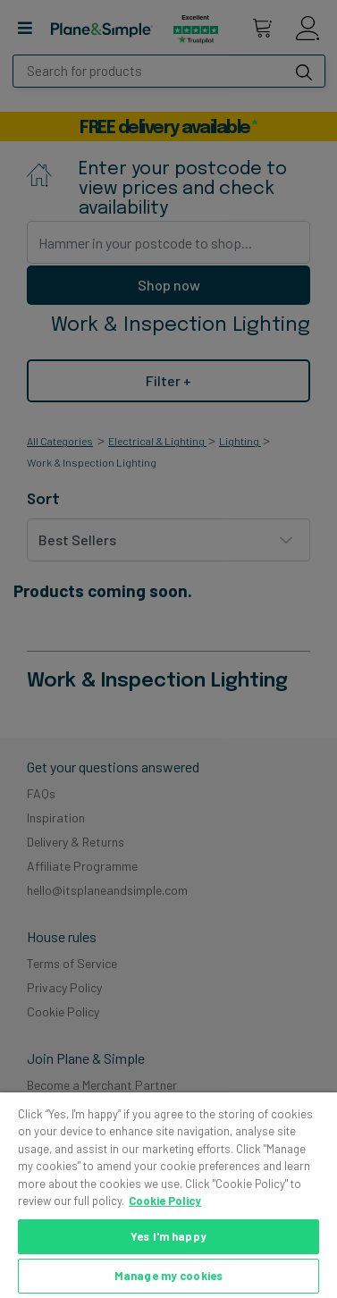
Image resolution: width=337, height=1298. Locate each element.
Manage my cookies (168, 1275)
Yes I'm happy (168, 1236)
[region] (168, 1195)
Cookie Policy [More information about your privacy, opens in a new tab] (165, 1200)
